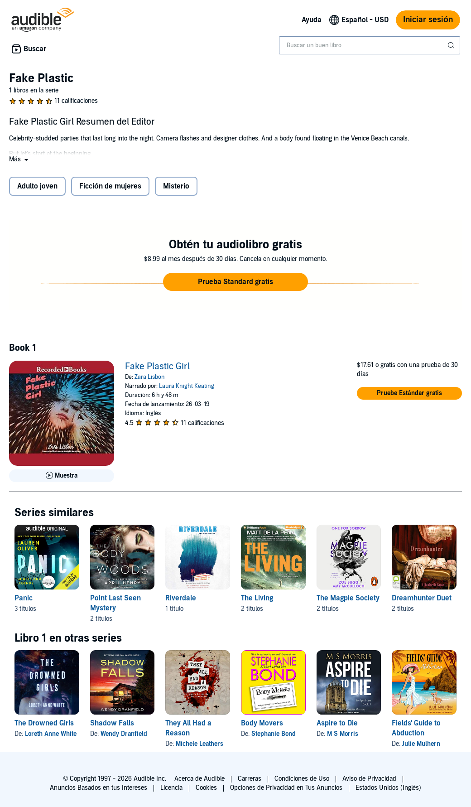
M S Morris (342, 734)
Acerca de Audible (199, 779)
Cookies (206, 788)
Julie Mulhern (421, 744)
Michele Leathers (199, 744)
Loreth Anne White (51, 734)
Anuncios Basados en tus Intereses (98, 788)
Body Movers (262, 723)
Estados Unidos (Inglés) (389, 788)
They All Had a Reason (188, 728)
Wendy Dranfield (124, 734)
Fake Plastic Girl (157, 366)
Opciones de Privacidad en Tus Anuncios (286, 788)
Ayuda (312, 19)
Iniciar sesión (428, 19)
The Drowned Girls (44, 723)
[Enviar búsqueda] (452, 45)
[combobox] (369, 45)
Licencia (171, 788)
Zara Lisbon (150, 377)
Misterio (176, 186)
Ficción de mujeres (110, 186)
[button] (19, 159)
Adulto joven (37, 186)
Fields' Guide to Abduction (416, 728)
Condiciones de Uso (301, 779)
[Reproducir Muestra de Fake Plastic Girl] (61, 475)
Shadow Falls (112, 723)
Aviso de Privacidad (369, 779)
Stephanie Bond (273, 734)
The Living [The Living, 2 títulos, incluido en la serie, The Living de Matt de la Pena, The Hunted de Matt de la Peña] (257, 598)
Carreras (249, 779)
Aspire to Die (337, 723)
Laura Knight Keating (186, 386)
